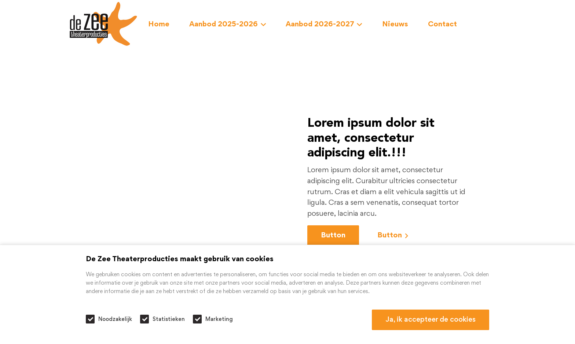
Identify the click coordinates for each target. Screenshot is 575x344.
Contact (442, 24)
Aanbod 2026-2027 (324, 24)
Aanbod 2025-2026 (227, 24)
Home (158, 24)
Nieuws (395, 24)
